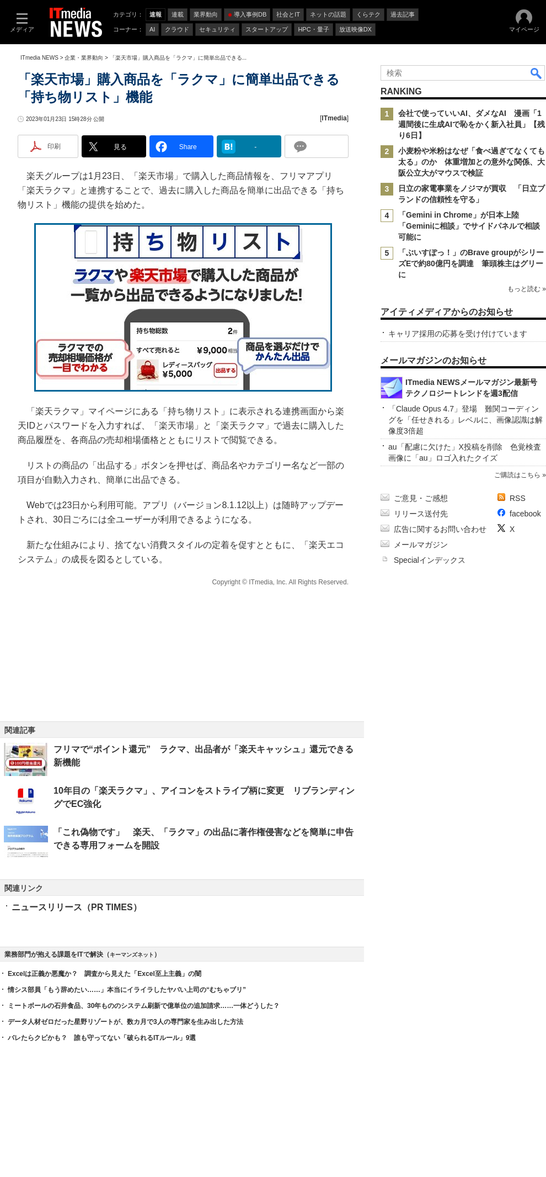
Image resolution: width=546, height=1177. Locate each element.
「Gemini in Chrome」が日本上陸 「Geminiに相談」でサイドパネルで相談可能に (469, 225)
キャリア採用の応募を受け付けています (457, 333)
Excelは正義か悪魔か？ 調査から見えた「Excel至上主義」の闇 (104, 974)
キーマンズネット (132, 955)
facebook (525, 513)
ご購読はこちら (517, 475)
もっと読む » (526, 289)
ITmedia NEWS (39, 58)
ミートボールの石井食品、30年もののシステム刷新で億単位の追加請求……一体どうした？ (144, 1006)
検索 (536, 73)
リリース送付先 (421, 513)
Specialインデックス (429, 560)
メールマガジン (421, 544)
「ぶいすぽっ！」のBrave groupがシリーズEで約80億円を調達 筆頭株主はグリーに (471, 263)
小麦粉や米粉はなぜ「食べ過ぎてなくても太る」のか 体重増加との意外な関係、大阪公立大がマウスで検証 (471, 161)
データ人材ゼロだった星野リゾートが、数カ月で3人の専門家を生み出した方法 (125, 1022)
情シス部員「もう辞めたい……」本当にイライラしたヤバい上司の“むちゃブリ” (127, 990)
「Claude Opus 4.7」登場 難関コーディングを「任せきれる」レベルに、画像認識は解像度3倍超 (465, 419)
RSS (518, 498)
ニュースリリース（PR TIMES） (77, 907)
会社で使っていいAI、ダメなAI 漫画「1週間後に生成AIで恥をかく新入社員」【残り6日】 (471, 124)
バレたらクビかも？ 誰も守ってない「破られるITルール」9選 (102, 1038)
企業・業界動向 (84, 58)
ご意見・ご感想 (421, 498)
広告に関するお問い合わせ (440, 529)
